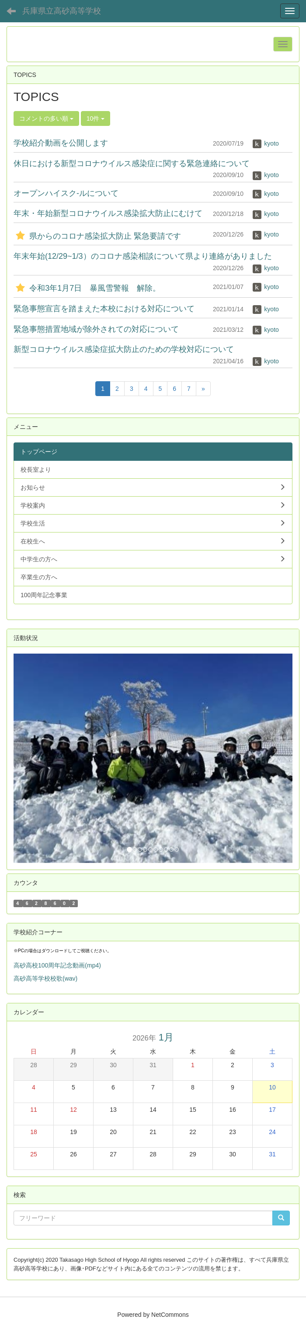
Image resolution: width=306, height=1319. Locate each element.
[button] (35, 758)
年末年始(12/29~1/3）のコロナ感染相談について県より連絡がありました (143, 256)
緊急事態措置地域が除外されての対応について (96, 329)
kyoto (265, 143)
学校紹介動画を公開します (61, 143)
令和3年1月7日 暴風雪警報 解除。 (87, 288)
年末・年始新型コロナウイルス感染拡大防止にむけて (108, 213)
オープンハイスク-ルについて (66, 193)
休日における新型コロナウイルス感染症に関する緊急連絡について (132, 163)
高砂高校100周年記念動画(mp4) (57, 965)
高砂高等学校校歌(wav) (45, 978)
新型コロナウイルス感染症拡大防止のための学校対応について (124, 349)
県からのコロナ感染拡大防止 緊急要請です (97, 236)
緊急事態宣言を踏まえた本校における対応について (104, 308)
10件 (95, 118)
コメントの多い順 (46, 118)
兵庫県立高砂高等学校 (61, 11)
